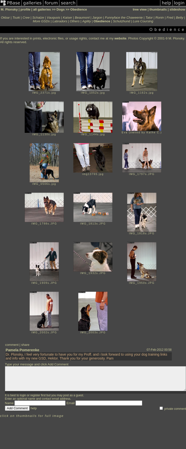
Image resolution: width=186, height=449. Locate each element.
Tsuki (16, 17)
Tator (149, 17)
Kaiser (67, 17)
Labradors (60, 21)
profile (26, 9)
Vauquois (53, 17)
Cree (26, 17)
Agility (86, 21)
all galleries (42, 9)
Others (75, 21)
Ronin (159, 17)
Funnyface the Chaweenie (124, 17)
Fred (169, 17)
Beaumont (82, 17)
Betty (179, 17)
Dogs (60, 9)
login (23, 395)
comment (12, 345)
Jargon (97, 17)
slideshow (177, 9)
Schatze (38, 17)
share (25, 345)
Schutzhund (121, 21)
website (120, 38)
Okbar (5, 17)
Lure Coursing (143, 21)
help (34, 408)
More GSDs (41, 21)
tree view (140, 9)
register (35, 395)
